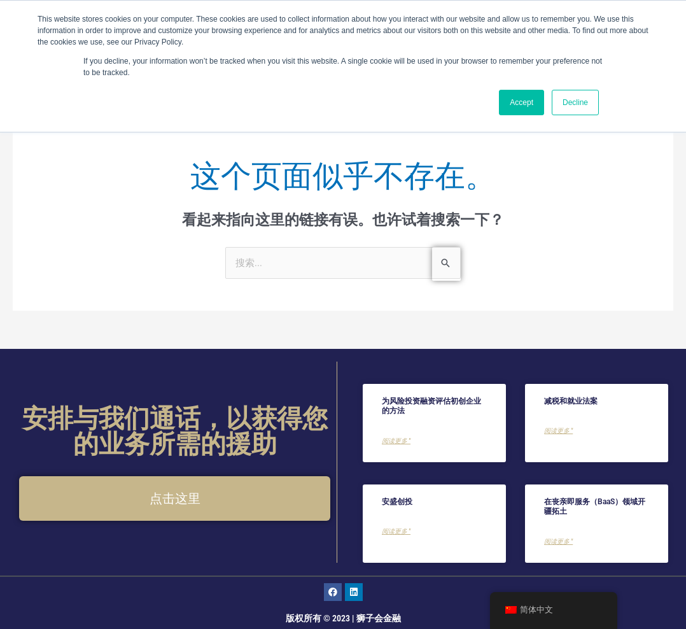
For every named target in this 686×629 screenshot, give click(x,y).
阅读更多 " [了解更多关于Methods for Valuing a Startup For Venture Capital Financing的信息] (396, 441)
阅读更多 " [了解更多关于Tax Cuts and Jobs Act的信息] (558, 431)
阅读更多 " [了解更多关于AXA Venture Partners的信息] (396, 531)
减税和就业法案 (571, 401)
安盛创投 (397, 501)
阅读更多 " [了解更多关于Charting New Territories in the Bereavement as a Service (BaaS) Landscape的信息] (558, 542)
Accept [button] (521, 102)
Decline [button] (575, 102)
